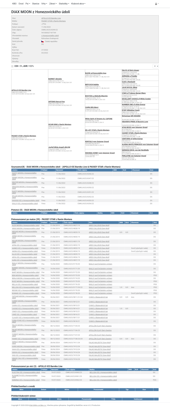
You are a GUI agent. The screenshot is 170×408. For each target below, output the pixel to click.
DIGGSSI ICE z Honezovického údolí (25, 200)
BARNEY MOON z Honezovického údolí (25, 268)
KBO (14, 3)
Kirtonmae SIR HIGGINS (131, 116)
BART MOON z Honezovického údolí (25, 272)
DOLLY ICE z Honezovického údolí (25, 204)
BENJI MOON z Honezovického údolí (26, 278)
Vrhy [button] (43, 3)
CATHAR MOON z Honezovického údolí (25, 297)
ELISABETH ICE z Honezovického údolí (24, 376)
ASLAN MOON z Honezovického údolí (24, 241)
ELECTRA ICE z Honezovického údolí (26, 372)
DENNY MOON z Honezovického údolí (24, 178)
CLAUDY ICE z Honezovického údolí (25, 318)
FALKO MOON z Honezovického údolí (24, 330)
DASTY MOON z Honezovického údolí (24, 174)
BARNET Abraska (55, 79)
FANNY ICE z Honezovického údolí (25, 339)
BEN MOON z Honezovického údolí (25, 275)
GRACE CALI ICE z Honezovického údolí (25, 359)
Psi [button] (27, 3)
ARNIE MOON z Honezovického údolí (24, 237)
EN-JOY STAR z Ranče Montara (97, 130)
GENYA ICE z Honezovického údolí (25, 352)
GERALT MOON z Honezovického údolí (24, 342)
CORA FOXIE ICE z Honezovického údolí (25, 321)
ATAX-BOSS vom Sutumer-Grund (134, 127)
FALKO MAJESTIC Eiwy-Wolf (99, 343)
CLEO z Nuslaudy (128, 82)
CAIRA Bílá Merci (91, 107)
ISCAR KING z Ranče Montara (59, 124)
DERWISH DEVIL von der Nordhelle (135, 150)
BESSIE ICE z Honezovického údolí (25, 290)
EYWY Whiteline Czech (131, 110)
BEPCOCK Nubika (92, 84)
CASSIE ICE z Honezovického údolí (25, 309)
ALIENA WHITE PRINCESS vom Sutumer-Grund (140, 144)
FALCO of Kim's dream (130, 70)
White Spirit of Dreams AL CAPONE (98, 119)
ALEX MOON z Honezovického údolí (25, 225)
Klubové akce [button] (77, 3)
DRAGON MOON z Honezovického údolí (25, 187)
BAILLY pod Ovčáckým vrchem (100, 264)
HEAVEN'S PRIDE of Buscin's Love (135, 122)
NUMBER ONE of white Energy (133, 105)
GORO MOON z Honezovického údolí (26, 346)
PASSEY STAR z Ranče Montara (53, 21)
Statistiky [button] (63, 3)
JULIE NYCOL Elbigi (129, 87)
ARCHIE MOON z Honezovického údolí (24, 232)
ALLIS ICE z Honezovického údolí (24, 254)
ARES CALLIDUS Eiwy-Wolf (99, 225)
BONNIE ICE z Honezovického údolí (25, 293)
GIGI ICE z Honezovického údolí (24, 355)
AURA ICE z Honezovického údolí (24, 260)
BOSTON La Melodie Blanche (96, 96)
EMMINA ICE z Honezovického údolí (26, 380)
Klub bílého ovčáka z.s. (37, 405)
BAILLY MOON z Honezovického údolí (24, 264)
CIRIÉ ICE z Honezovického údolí (24, 314)
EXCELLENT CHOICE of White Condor (136, 99)
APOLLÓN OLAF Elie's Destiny (100, 326)
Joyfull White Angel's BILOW (59, 147)
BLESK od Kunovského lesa (95, 73)
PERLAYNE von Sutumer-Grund (134, 156)
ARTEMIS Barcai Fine (56, 102)
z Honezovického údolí (50, 36)
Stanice (35, 3)
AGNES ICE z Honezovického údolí (25, 248)
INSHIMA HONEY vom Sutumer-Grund (100, 153)
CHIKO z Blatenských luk (98, 297)
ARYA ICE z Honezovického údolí (24, 257)
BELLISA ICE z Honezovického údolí (25, 287)
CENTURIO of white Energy (132, 139)
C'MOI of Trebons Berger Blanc (134, 93)
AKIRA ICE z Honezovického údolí (25, 251)
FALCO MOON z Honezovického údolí (24, 326)
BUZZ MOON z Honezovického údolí (26, 281)
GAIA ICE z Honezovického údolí (24, 349)
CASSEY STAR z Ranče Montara (134, 133)
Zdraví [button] (52, 3)
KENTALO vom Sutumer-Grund (97, 141)
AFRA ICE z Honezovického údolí (24, 245)
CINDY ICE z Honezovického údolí (25, 311)
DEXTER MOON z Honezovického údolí (24, 183)
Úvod (21, 3)
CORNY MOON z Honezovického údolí (24, 302)
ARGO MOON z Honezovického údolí (26, 228)
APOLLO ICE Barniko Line (51, 18)
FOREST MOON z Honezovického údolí (24, 335)
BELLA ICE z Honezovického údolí (25, 284)
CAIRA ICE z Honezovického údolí (25, 305)
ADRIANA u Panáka (129, 76)
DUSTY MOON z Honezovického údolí (24, 192)
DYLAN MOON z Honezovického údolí (24, 197)
